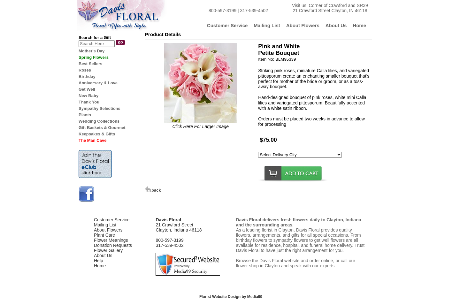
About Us (103, 255)
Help (98, 260)
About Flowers (108, 230)
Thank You (89, 102)
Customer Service (111, 219)
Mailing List (105, 224)
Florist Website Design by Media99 (230, 296)
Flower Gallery (108, 250)
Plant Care (104, 235)
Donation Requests (113, 245)
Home (100, 265)
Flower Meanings (111, 240)
